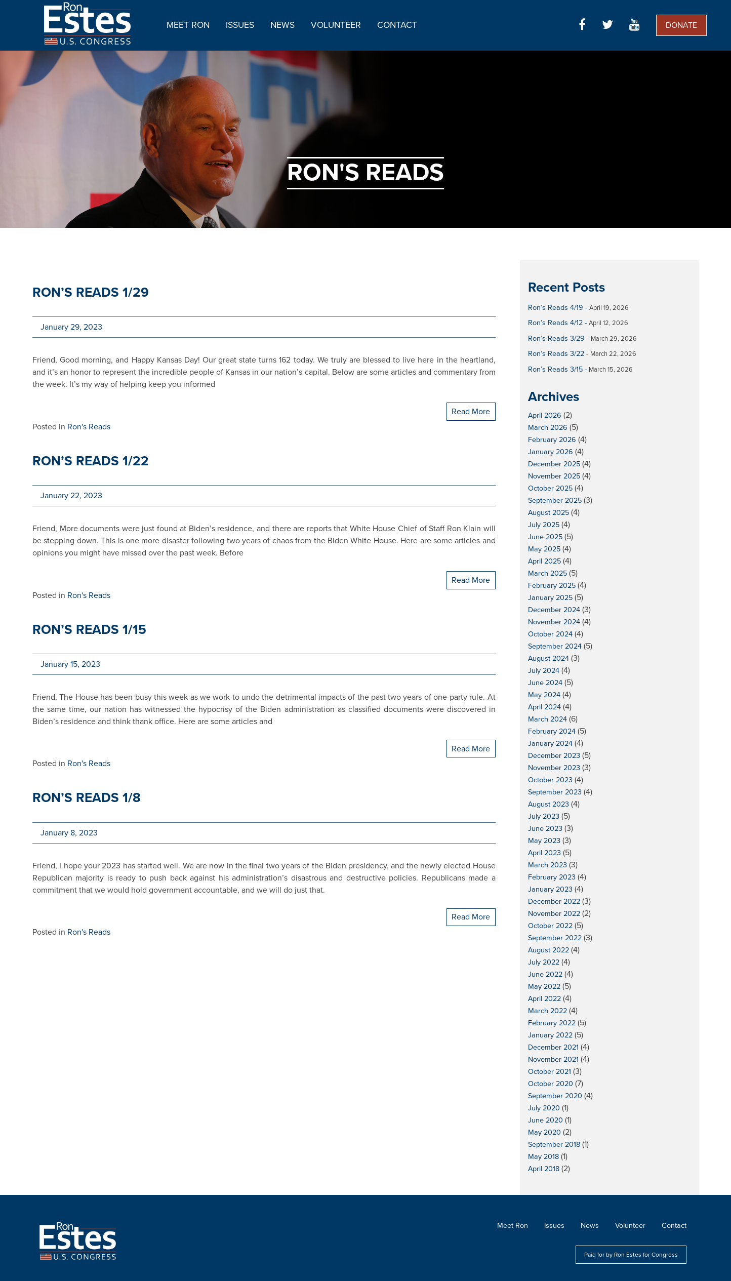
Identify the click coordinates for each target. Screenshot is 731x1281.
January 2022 (550, 1035)
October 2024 (550, 634)
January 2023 (550, 889)
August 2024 (548, 658)
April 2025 (544, 561)
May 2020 (544, 1132)
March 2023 (547, 865)
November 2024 (554, 622)
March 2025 (547, 573)
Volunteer (336, 25)
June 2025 (545, 537)
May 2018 (543, 1156)
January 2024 (550, 743)
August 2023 (548, 804)
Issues (240, 25)
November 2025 (554, 476)
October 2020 (550, 1083)
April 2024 (544, 707)
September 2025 (555, 500)
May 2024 (544, 695)
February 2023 (552, 877)
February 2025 (552, 585)
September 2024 (555, 646)
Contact (397, 25)
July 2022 (543, 962)
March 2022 (547, 1011)
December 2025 (554, 464)
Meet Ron (188, 25)
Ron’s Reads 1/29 (90, 292)
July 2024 (543, 670)
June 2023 (545, 828)
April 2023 (544, 853)
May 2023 (544, 840)
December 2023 (554, 755)
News (282, 25)
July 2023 (543, 816)
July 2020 (544, 1108)
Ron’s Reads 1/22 (90, 461)
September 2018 (554, 1144)
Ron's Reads (88, 427)
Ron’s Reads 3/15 (555, 369)
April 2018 (543, 1169)
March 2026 (547, 427)
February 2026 (552, 439)
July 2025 (543, 525)
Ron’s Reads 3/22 (556, 353)
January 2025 (550, 597)
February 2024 (552, 731)
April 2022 (544, 998)
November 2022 (554, 913)
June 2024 (545, 682)
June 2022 (545, 974)
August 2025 (548, 512)
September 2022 (555, 938)
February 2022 (552, 1023)
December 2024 (554, 610)
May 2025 (544, 549)
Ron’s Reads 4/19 (555, 307)
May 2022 (544, 986)
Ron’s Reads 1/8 (86, 798)
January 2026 (550, 452)
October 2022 (550, 926)
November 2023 (554, 768)
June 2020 (545, 1120)
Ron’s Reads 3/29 (556, 338)
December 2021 (553, 1047)
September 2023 (555, 792)
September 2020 (555, 1096)
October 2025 (550, 488)
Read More (471, 412)
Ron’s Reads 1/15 (89, 629)
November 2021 (553, 1059)
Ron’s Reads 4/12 (555, 322)
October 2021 (549, 1071)
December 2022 (554, 901)
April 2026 (544, 415)
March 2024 (547, 719)
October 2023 (550, 780)
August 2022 (548, 950)
